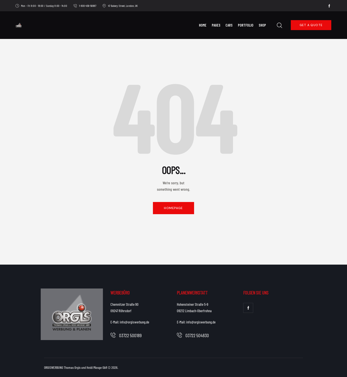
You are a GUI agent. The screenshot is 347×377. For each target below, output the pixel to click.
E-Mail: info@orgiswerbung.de (129, 322)
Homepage (173, 208)
